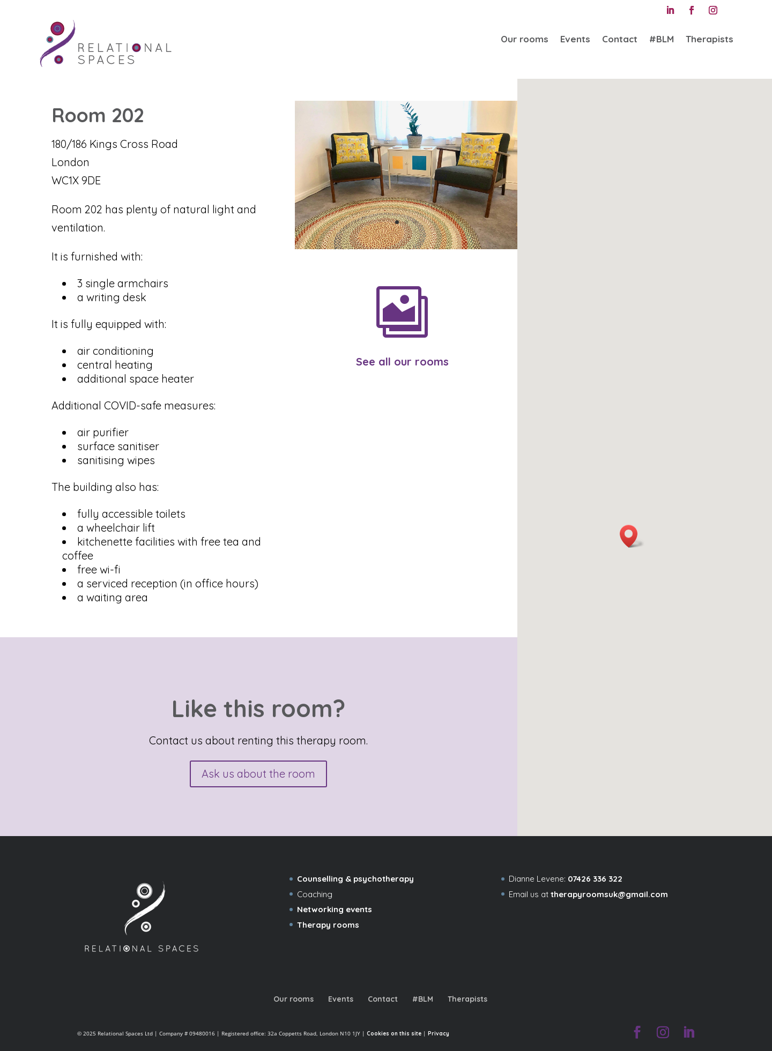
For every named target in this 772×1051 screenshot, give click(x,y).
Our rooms (524, 38)
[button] (632, 536)
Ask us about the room (258, 773)
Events (575, 38)
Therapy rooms (328, 925)
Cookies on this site (394, 1033)
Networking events (334, 909)
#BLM (661, 38)
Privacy (438, 1033)
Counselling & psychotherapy (355, 879)
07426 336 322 (595, 879)
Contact (619, 38)
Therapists (709, 38)
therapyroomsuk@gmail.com (609, 894)
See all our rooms (402, 361)
